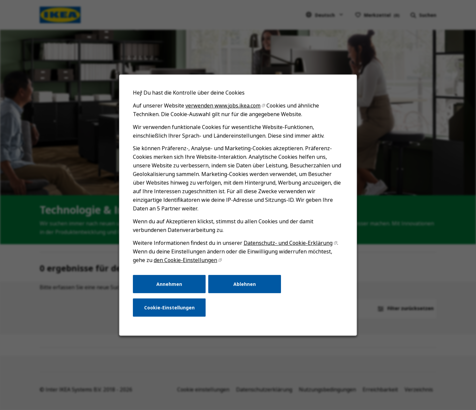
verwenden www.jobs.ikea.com (223, 120)
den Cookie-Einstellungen (187, 268)
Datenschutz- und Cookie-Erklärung (286, 252)
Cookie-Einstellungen (172, 314)
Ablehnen (244, 292)
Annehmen (172, 292)
